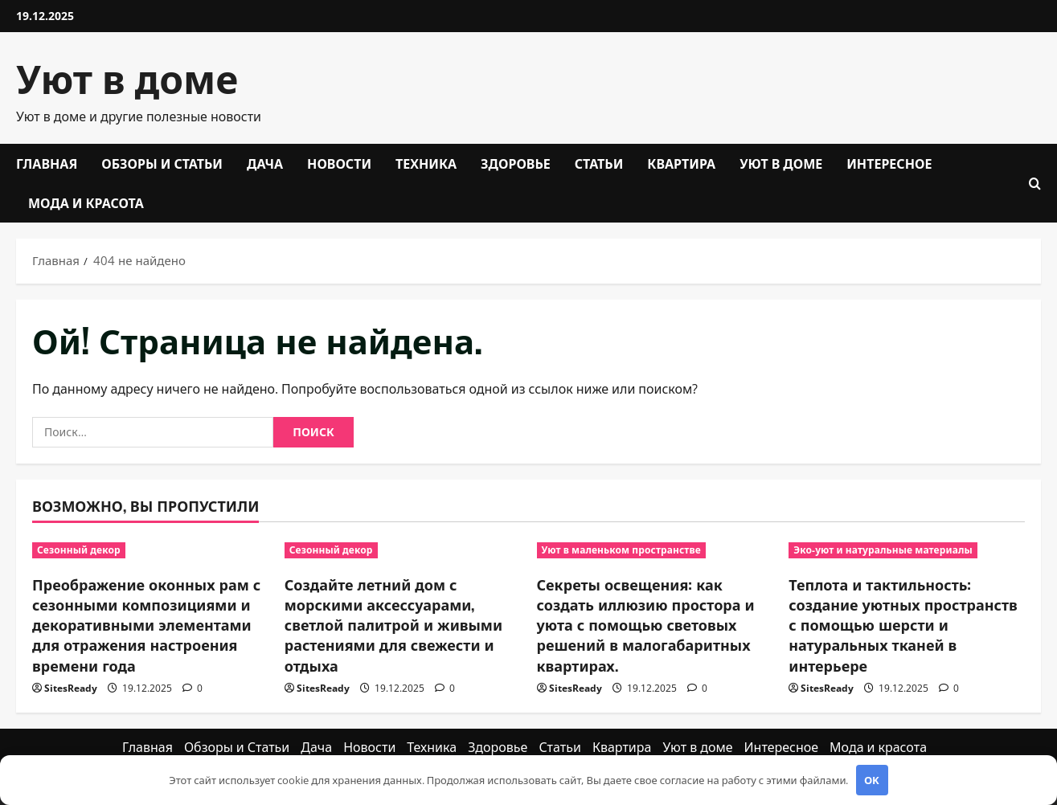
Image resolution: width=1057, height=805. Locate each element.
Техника (426, 163)
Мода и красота (86, 202)
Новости (339, 163)
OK (871, 780)
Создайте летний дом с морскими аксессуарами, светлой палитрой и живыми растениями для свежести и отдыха (393, 625)
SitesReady (70, 688)
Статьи (599, 163)
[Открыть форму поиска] (1035, 183)
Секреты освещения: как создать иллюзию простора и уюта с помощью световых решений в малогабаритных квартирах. (646, 625)
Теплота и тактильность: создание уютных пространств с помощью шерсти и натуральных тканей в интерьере (903, 625)
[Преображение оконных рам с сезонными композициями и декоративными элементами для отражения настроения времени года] (150, 550)
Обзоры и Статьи (162, 163)
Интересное (889, 163)
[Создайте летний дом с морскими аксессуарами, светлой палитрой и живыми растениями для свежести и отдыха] (403, 550)
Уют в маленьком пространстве (621, 550)
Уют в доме (127, 76)
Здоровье (516, 163)
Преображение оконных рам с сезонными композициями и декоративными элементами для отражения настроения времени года (146, 625)
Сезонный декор (79, 550)
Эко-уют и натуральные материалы (883, 550)
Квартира (681, 163)
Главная (46, 163)
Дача (265, 163)
